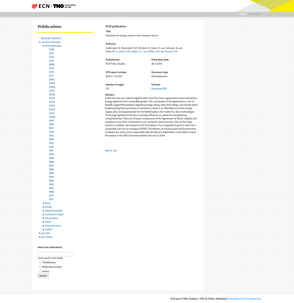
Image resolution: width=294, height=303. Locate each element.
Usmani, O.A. (171, 51)
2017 (51, 53)
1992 (51, 146)
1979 (51, 195)
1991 (51, 150)
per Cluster (46, 236)
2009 (52, 83)
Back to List (111, 150)
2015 (51, 60)
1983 (51, 180)
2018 (51, 49)
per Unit (45, 233)
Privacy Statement (251, 298)
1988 (51, 161)
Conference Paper (54, 214)
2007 (52, 90)
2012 (51, 71)
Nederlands (255, 13)
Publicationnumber (52, 266)
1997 (51, 128)
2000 (52, 116)
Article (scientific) (54, 210)
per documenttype (51, 41)
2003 (52, 105)
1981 (51, 188)
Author (45, 271)
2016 (51, 56)
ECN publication (53, 45)
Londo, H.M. (124, 51)
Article (48, 206)
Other (48, 221)
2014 (51, 64)
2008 (52, 86)
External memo (53, 225)
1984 (51, 176)
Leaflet (48, 229)
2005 (52, 98)
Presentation (51, 218)
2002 (52, 109)
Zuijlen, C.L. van (139, 51)
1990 (51, 154)
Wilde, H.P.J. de (155, 51)
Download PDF (159, 88)
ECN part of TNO (52, 6)
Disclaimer (234, 298)
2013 (51, 68)
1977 (51, 199)
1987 (51, 165)
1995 (51, 135)
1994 (51, 139)
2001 (51, 113)
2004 (52, 101)
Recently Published (51, 38)
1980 (51, 191)
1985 (51, 173)
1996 (51, 131)
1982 (51, 184)
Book (47, 203)
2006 (52, 94)
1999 (51, 120)
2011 (51, 75)
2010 (51, 79)
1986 (51, 169)
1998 (51, 124)
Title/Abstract (49, 262)
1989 (51, 158)
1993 (51, 143)
